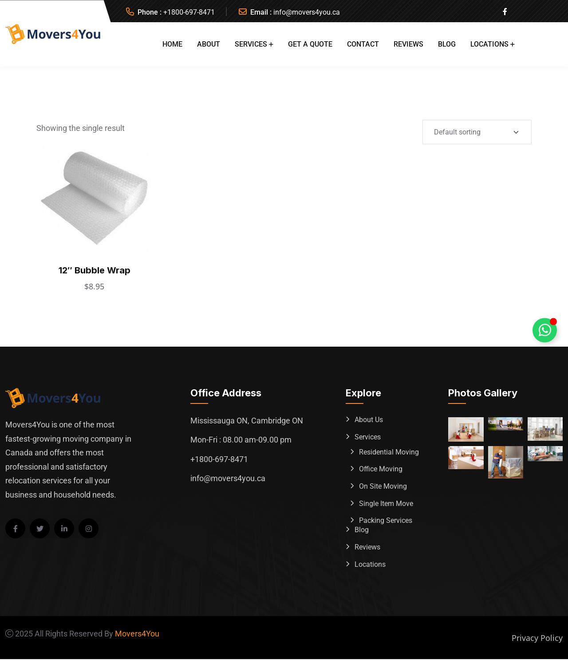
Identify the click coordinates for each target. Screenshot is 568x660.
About (208, 44)
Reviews (408, 44)
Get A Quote (310, 44)
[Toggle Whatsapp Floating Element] (544, 330)
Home (172, 44)
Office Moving (380, 469)
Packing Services (385, 521)
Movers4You (137, 634)
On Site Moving (383, 486)
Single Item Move (386, 504)
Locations (489, 44)
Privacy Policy (537, 638)
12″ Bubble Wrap (94, 270)
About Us (369, 419)
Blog (447, 44)
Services (251, 44)
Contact (363, 44)
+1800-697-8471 (189, 12)
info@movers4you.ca (306, 12)
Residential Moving (389, 452)
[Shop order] (477, 132)
